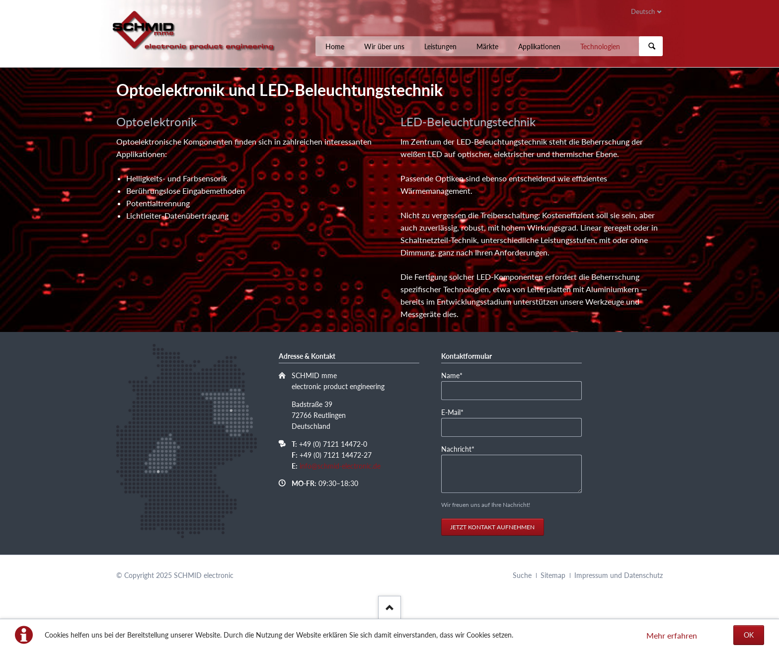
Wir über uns (384, 46)
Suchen (652, 46)
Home (334, 46)
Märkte (487, 46)
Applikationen (539, 46)
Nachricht (457, 448)
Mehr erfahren (671, 635)
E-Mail (456, 411)
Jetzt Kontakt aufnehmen (492, 527)
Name (456, 375)
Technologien (600, 46)
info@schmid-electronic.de (340, 466)
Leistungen (440, 46)
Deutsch (643, 11)
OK (749, 635)
